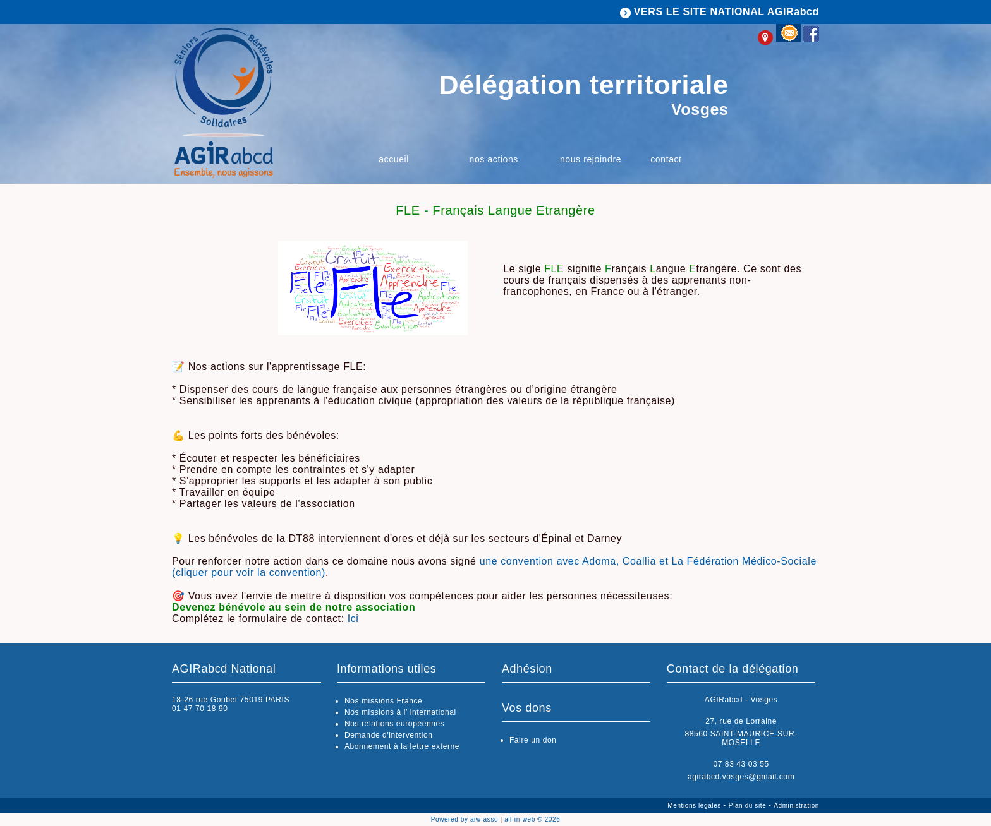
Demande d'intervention (388, 735)
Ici (353, 618)
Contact (665, 159)
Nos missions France (383, 701)
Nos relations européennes (394, 723)
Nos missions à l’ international (400, 712)
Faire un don (533, 740)
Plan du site (749, 805)
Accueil (394, 159)
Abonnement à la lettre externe (401, 746)
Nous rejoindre (590, 159)
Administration (796, 805)
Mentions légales (695, 805)
